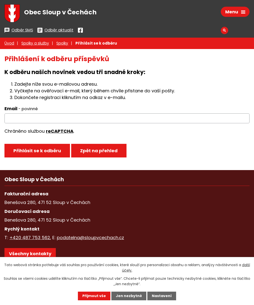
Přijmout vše (94, 295)
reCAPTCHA (59, 131)
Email (21, 108)
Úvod (9, 43)
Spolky (62, 43)
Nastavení (162, 295)
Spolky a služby (35, 43)
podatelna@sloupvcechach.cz (90, 237)
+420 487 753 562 (29, 237)
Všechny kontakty (30, 254)
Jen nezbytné (129, 295)
